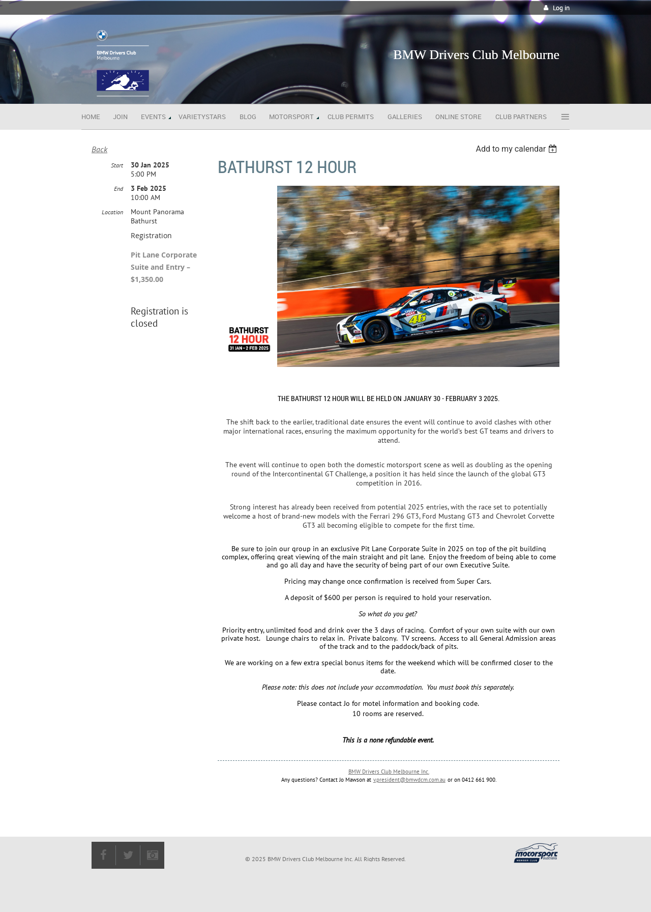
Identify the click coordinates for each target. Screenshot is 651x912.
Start (117, 165)
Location (112, 212)
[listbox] (517, 148)
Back (99, 149)
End (118, 188)
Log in (561, 8)
